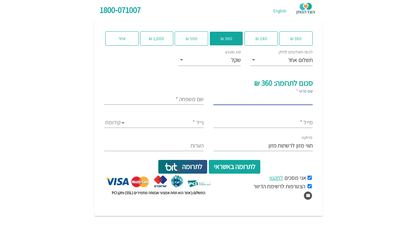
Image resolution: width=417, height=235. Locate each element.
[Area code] (113, 122)
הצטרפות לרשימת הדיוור (279, 186)
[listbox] (282, 60)
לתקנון (276, 177)
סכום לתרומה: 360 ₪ (283, 83)
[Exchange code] (138, 122)
